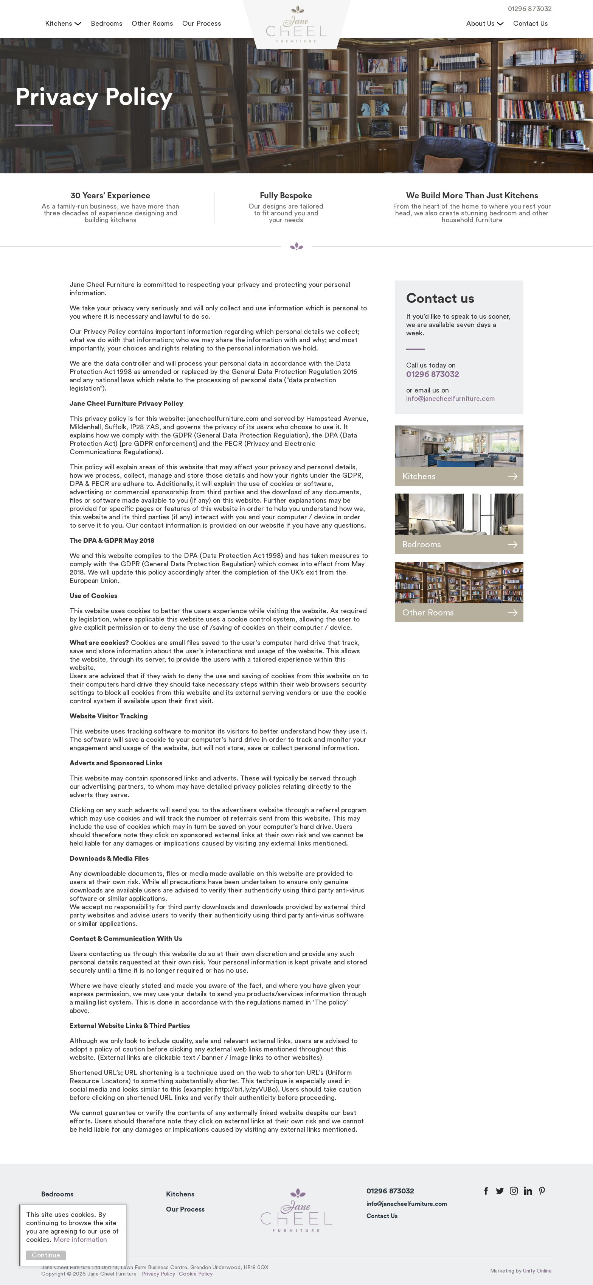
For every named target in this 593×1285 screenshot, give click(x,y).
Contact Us (530, 23)
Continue (46, 1255)
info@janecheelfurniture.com (450, 398)
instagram (514, 1191)
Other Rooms (152, 23)
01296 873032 (530, 8)
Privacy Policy (158, 1274)
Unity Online (537, 1271)
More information (80, 1239)
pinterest (542, 1191)
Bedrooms (107, 23)
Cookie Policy (196, 1274)
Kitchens (58, 23)
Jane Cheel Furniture (296, 25)
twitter (500, 1191)
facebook (486, 1191)
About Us (480, 23)
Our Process (201, 23)
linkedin (528, 1191)
